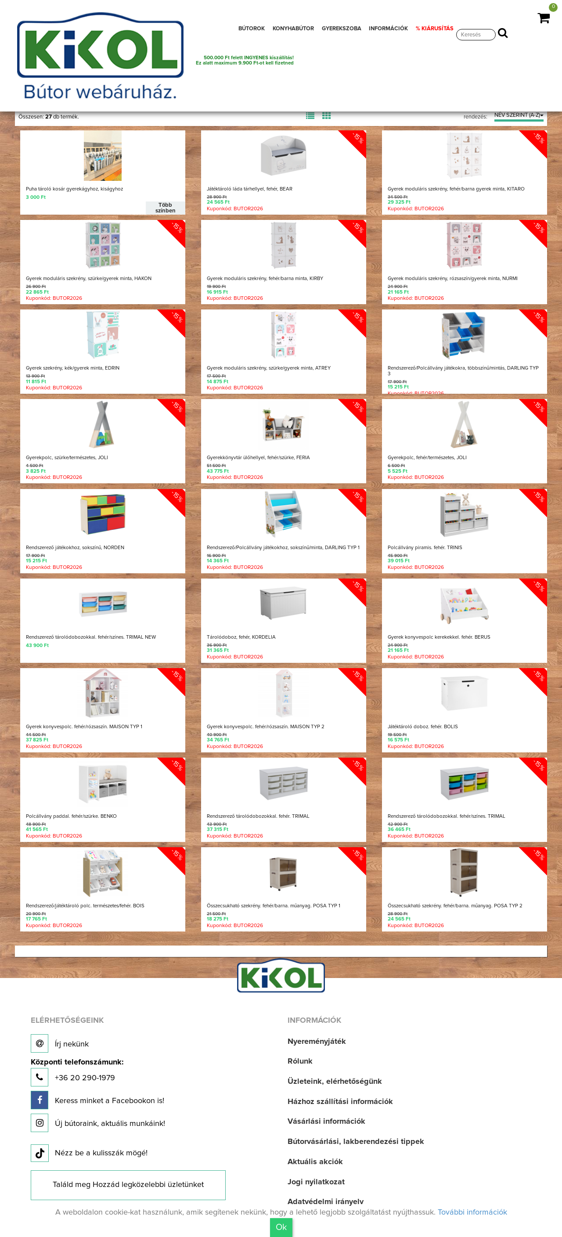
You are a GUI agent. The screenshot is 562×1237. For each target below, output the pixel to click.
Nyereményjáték (317, 1042)
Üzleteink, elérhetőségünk (335, 1082)
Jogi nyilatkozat (316, 1182)
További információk (472, 1212)
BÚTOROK (251, 29)
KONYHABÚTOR (293, 29)
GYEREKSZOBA (341, 29)
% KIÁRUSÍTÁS (435, 29)
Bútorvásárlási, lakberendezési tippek (356, 1142)
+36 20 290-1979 (77, 1072)
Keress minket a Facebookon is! (97, 1100)
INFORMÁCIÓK (388, 29)
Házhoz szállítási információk (340, 1102)
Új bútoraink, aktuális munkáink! (98, 1123)
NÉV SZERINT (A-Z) (519, 115)
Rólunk (300, 1061)
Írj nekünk (60, 1043)
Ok (281, 1227)
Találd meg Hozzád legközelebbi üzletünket (128, 1185)
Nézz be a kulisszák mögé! (89, 1153)
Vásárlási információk (326, 1122)
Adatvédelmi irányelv (326, 1202)
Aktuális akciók (315, 1162)
